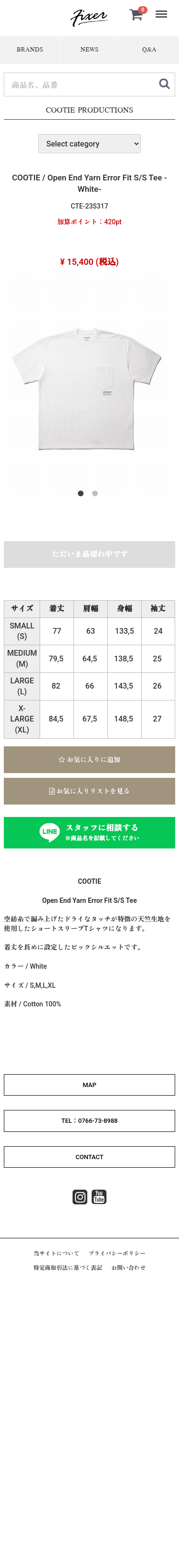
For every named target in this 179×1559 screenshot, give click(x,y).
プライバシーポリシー (117, 1253)
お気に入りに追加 (89, 760)
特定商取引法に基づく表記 (67, 1268)
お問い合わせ (128, 1268)
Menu (162, 9)
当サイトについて (56, 1253)
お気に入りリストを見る (89, 791)
